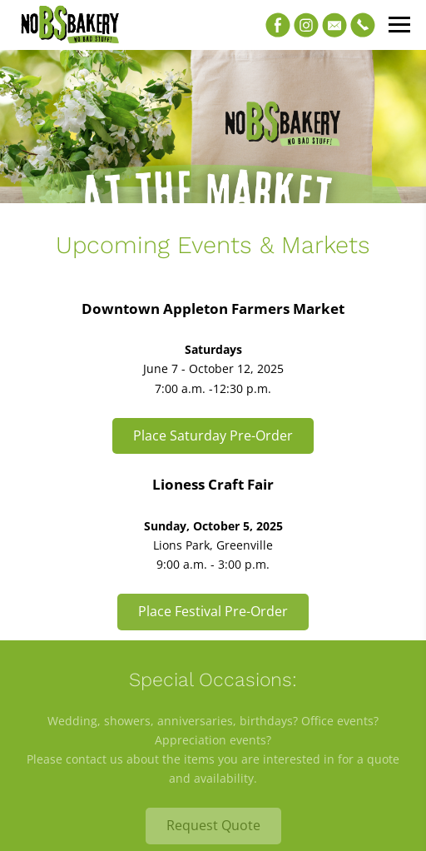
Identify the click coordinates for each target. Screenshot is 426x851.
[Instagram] (306, 24)
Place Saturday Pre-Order (213, 435)
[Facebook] (277, 24)
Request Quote (213, 825)
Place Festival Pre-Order (213, 611)
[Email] (334, 24)
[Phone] (362, 24)
